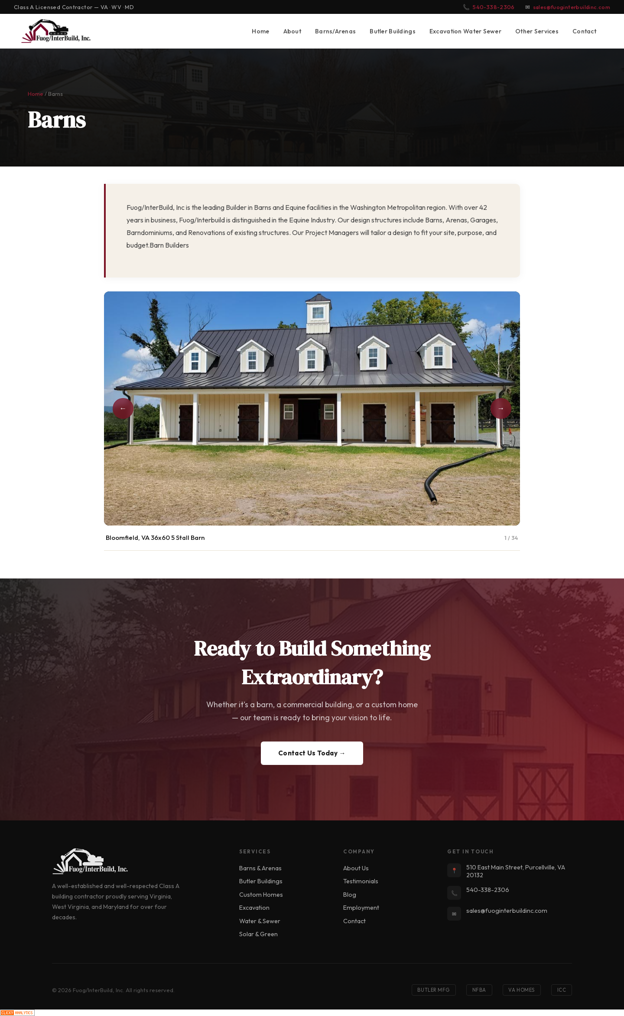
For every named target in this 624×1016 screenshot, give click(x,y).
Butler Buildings (393, 31)
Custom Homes (261, 894)
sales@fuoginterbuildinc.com (571, 6)
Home (260, 31)
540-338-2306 (494, 6)
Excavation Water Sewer (465, 31)
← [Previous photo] (123, 408)
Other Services (537, 31)
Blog (349, 894)
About (292, 31)
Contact (584, 31)
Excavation (254, 907)
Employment (361, 907)
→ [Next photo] (501, 408)
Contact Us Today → (312, 753)
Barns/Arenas (335, 31)
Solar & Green (258, 934)
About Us (356, 868)
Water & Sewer (259, 921)
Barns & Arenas (260, 868)
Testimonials (360, 881)
